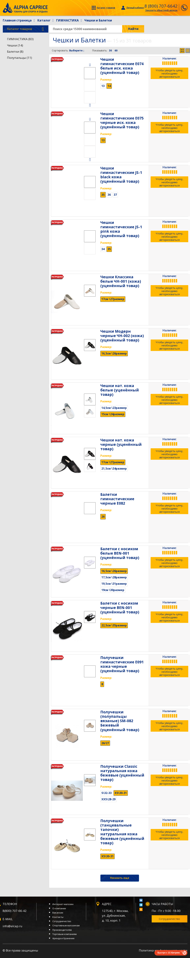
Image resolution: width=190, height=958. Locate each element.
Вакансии (57, 912)
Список (187, 50)
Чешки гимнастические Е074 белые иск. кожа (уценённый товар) (122, 66)
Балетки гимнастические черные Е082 (117, 499)
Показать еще (119, 878)
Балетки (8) (15, 51)
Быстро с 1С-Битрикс (168, 952)
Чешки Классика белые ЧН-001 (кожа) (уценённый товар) (120, 281)
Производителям (62, 929)
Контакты (57, 917)
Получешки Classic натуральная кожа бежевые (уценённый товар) (122, 773)
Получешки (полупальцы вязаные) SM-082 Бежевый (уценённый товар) (119, 720)
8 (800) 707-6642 (161, 6)
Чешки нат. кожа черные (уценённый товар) (121, 444)
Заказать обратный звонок (161, 10)
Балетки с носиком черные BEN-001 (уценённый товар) (119, 607)
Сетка (182, 50)
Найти (133, 29)
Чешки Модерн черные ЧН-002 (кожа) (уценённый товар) (122, 336)
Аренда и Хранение (63, 938)
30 (110, 50)
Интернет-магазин (62, 904)
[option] (90, 73)
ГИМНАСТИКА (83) (20, 39)
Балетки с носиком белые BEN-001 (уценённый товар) (119, 553)
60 (116, 50)
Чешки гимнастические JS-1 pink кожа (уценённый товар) (121, 229)
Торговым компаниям (64, 934)
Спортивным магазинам (66, 925)
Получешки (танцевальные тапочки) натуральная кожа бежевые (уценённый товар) (122, 831)
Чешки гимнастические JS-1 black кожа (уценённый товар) (121, 175)
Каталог (25, 29)
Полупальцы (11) (19, 58)
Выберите (76, 50)
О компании (59, 908)
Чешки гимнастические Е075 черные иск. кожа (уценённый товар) (122, 120)
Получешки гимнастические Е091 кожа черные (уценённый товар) (122, 664)
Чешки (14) (15, 45)
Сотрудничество (61, 921)
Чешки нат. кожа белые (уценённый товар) (119, 390)
